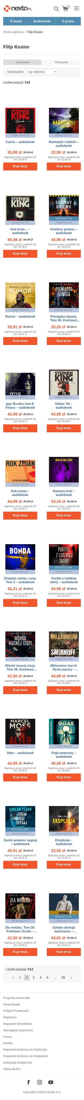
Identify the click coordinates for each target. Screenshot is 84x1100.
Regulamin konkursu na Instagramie (25, 1056)
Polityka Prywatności (16, 1010)
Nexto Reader (11, 1004)
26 (63, 977)
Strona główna (13, 32)
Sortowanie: (15, 71)
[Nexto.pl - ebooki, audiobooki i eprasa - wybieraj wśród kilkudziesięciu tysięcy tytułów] (18, 8)
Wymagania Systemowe (18, 1030)
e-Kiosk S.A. (53, 1092)
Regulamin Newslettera (17, 1023)
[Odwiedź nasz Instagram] (39, 1082)
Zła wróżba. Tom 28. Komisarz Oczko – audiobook (20, 931)
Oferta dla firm (12, 1069)
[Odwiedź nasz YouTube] (51, 1082)
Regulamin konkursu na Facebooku (25, 1049)
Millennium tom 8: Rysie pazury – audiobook (63, 669)
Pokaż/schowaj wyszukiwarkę (56, 9)
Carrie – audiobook (20, 142)
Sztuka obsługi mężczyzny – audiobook (64, 931)
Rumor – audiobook (20, 316)
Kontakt (8, 1043)
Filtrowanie (61, 62)
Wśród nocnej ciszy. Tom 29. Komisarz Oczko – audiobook (20, 669)
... (55, 977)
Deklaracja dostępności (17, 1062)
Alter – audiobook (20, 753)
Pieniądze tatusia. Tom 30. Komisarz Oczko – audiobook (63, 320)
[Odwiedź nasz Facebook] (28, 1082)
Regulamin (10, 1017)
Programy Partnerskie (16, 998)
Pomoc (7, 1036)
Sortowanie (22, 62)
